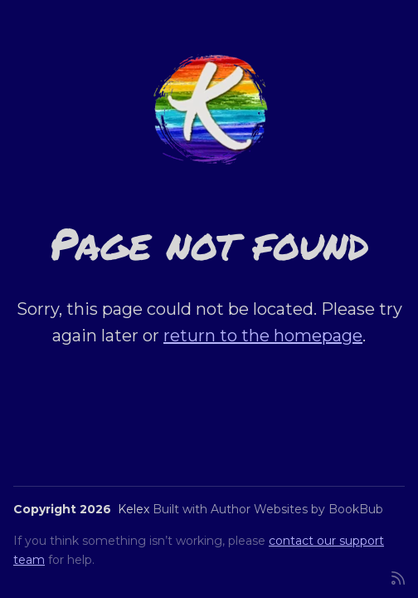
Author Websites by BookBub (297, 509)
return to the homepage (262, 336)
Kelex (133, 509)
